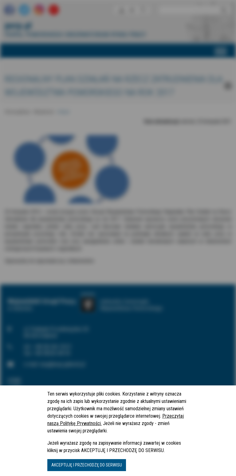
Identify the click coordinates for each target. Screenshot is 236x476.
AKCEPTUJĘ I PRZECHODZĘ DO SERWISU (86, 464)
